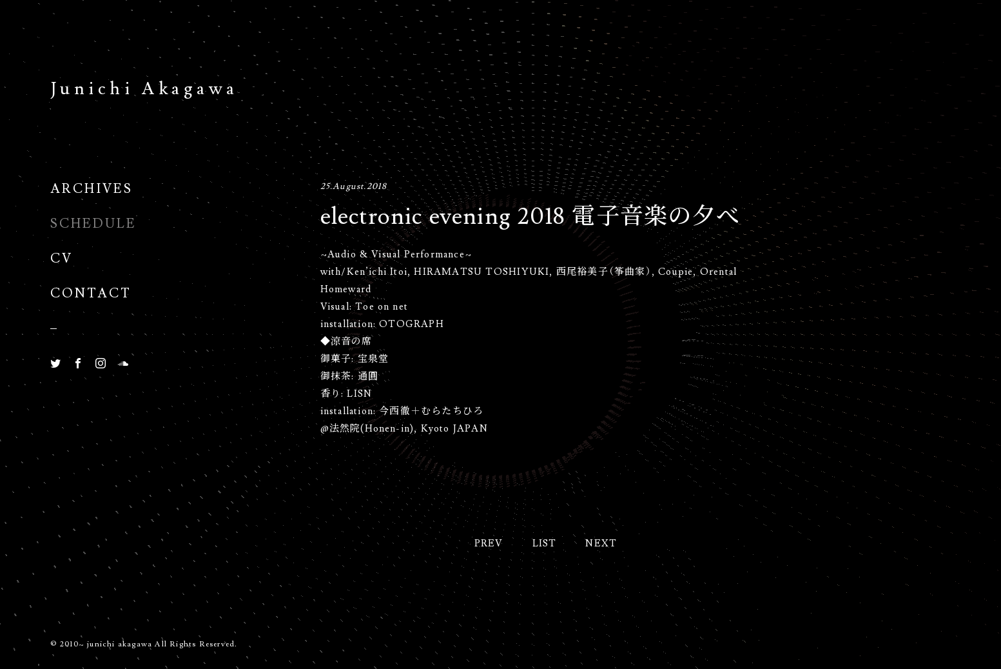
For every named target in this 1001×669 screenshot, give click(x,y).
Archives (91, 188)
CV (61, 257)
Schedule (93, 222)
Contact (90, 292)
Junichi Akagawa (144, 86)
